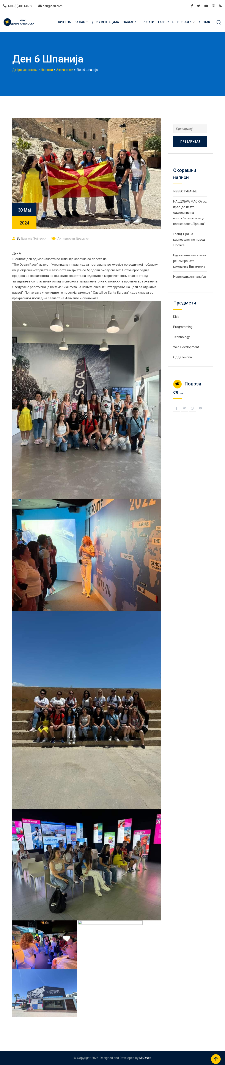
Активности (66, 238)
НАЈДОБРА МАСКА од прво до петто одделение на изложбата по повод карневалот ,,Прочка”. (190, 213)
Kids (176, 317)
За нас (80, 22)
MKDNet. (145, 1058)
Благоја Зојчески (33, 238)
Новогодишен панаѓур (189, 277)
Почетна (64, 22)
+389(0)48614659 (20, 6)
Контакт (205, 22)
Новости (184, 22)
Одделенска (182, 357)
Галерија (165, 22)
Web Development (186, 347)
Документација (105, 22)
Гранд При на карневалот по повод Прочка (189, 239)
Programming (182, 327)
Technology (181, 337)
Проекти (147, 22)
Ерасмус (82, 238)
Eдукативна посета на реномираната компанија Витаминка (189, 260)
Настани (130, 22)
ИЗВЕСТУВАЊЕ (185, 191)
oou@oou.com (53, 6)
